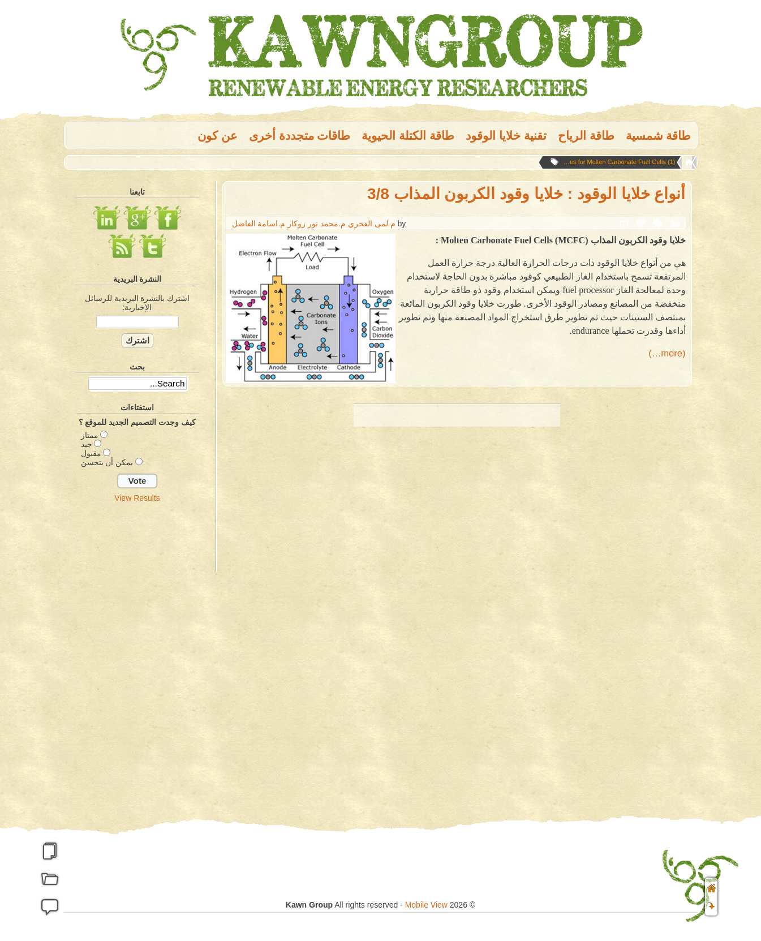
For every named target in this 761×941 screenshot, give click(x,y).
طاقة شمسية (658, 135)
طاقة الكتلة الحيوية (408, 135)
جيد (86, 444)
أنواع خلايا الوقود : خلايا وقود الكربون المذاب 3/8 (526, 194)
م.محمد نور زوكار (316, 223)
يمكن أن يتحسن (107, 462)
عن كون (217, 135)
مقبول (91, 453)
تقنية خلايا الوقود (506, 135)
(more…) (666, 353)
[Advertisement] (137, 686)
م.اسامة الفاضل (259, 223)
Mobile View (426, 904)
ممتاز (89, 435)
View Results (137, 497)
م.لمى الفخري (371, 223)
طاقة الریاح (586, 135)
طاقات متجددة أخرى (300, 135)
